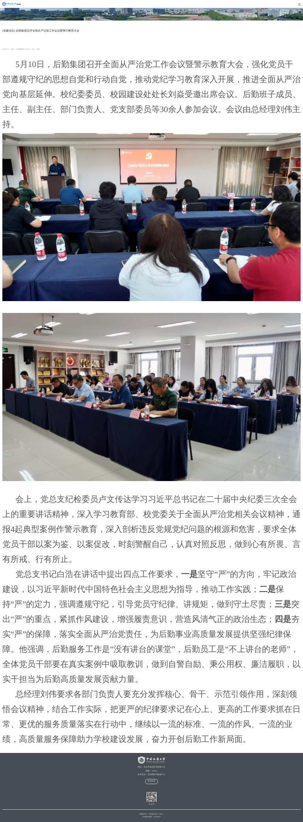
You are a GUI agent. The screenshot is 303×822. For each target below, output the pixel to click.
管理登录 (151, 781)
